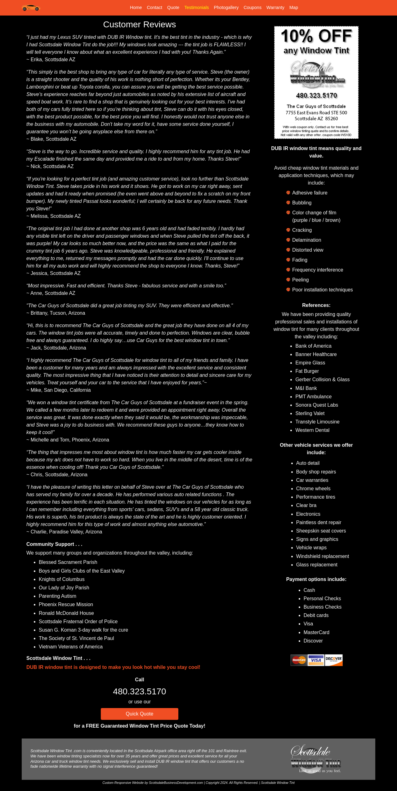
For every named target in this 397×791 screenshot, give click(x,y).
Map (293, 7)
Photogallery (226, 7)
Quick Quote (140, 713)
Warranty (275, 7)
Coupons (252, 7)
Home (136, 7)
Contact (154, 7)
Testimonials (196, 7)
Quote (173, 7)
